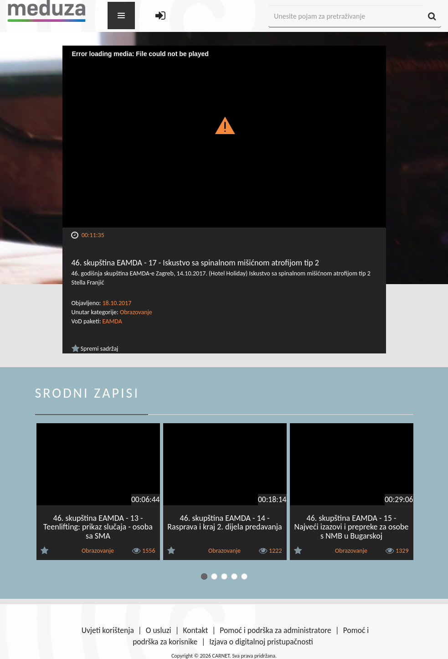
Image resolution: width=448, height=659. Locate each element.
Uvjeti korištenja (108, 630)
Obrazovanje (136, 312)
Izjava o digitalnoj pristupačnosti (261, 642)
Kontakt (195, 630)
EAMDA (112, 321)
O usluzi (158, 630)
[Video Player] (224, 137)
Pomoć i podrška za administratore (275, 630)
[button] (224, 125)
